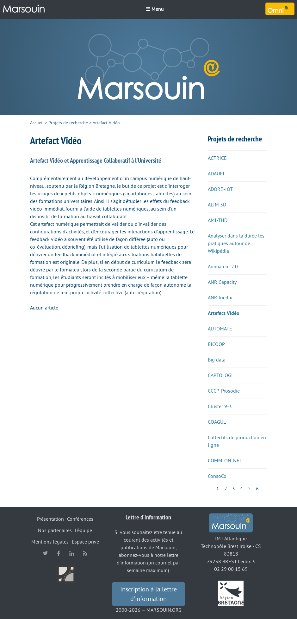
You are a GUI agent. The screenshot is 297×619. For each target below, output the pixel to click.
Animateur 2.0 (223, 267)
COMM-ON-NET (225, 461)
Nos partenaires (55, 530)
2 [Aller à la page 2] (225, 489)
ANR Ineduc (220, 298)
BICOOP (216, 344)
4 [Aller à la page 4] (241, 489)
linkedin (72, 553)
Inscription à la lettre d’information (148, 594)
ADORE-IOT (220, 189)
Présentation (50, 519)
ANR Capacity (222, 282)
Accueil (37, 123)
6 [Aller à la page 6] (257, 489)
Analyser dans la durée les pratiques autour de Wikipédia (236, 243)
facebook (58, 553)
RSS (85, 553)
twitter (45, 553)
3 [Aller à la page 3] (233, 489)
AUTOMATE (220, 329)
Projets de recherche (68, 123)
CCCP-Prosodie (224, 391)
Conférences (80, 519)
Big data (217, 360)
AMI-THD (217, 220)
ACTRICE (217, 158)
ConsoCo (217, 476)
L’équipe (83, 530)
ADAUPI (216, 174)
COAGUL (217, 422)
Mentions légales (50, 542)
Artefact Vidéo (223, 313)
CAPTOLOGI (220, 375)
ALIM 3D (217, 205)
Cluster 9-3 (220, 406)
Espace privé (85, 542)
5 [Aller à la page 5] (249, 489)
